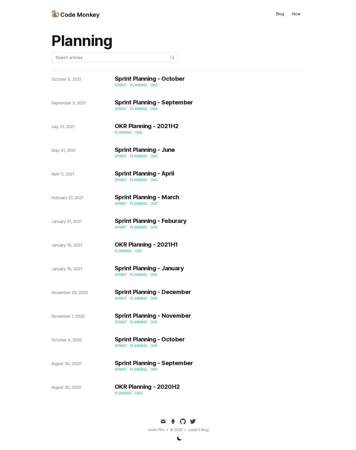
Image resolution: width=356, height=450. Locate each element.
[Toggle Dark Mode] (179, 438)
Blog (280, 13)
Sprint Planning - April (144, 173)
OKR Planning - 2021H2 (146, 126)
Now (296, 13)
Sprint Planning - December (153, 291)
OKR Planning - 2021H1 (146, 244)
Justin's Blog (198, 430)
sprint (121, 85)
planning (138, 85)
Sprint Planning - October (150, 78)
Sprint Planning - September (154, 102)
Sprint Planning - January (149, 268)
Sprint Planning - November (153, 315)
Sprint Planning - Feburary (150, 220)
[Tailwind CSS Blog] (75, 14)
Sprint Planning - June (145, 149)
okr (153, 85)
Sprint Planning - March (147, 197)
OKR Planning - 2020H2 (147, 386)
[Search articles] (114, 57)
